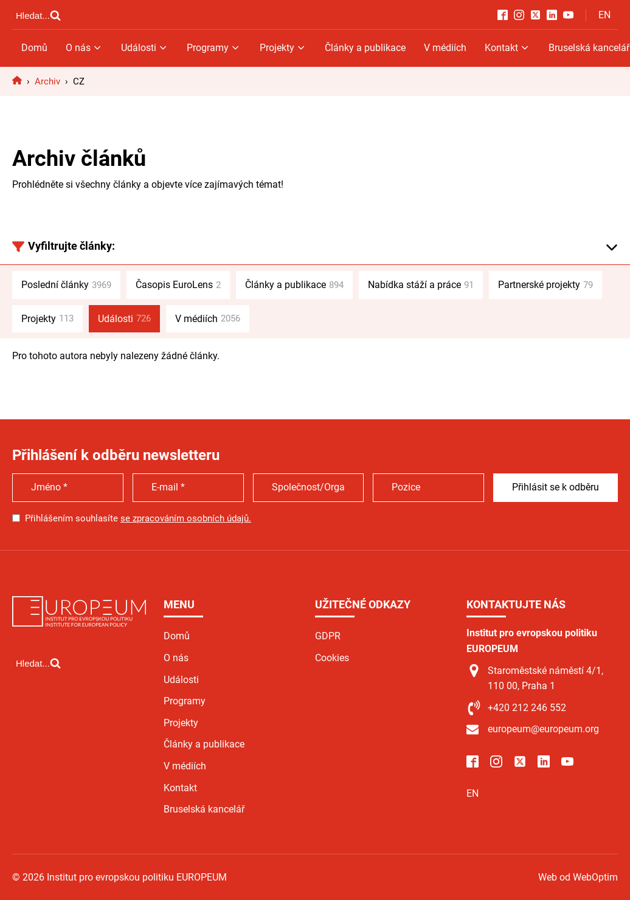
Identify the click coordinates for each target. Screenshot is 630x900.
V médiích (445, 47)
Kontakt (507, 47)
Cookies (332, 658)
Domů (34, 47)
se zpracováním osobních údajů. (185, 518)
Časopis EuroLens (178, 285)
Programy (214, 47)
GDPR (328, 636)
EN (604, 15)
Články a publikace (365, 47)
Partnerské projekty (545, 285)
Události (144, 47)
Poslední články (66, 285)
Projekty (283, 47)
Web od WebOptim (578, 877)
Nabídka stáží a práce (421, 285)
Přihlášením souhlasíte (138, 518)
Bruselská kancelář (204, 809)
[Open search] (38, 15)
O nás (84, 47)
